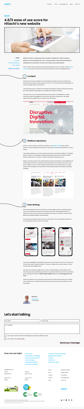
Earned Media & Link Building (32, 356)
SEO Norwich (51, 360)
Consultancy (64, 375)
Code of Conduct (16, 402)
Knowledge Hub (64, 4)
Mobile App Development (55, 356)
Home (49, 370)
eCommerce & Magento (31, 364)
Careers (50, 375)
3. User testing (15, 65)
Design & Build (64, 372)
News (49, 380)
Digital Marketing (65, 370)
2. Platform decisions (13, 63)
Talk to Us (77, 4)
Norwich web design (53, 362)
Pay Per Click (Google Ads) (32, 358)
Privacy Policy (9, 402)
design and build (57, 145)
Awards (50, 377)
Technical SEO (28, 354)
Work (56, 4)
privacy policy (21, 339)
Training (50, 358)
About (71, 4)
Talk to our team (13, 68)
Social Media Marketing (31, 362)
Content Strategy (29, 360)
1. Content (16, 60)
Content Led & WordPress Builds (57, 354)
